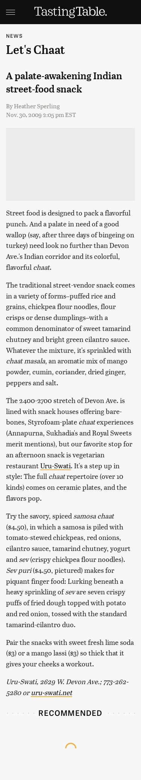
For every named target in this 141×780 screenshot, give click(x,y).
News (14, 35)
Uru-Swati (55, 465)
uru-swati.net (51, 692)
